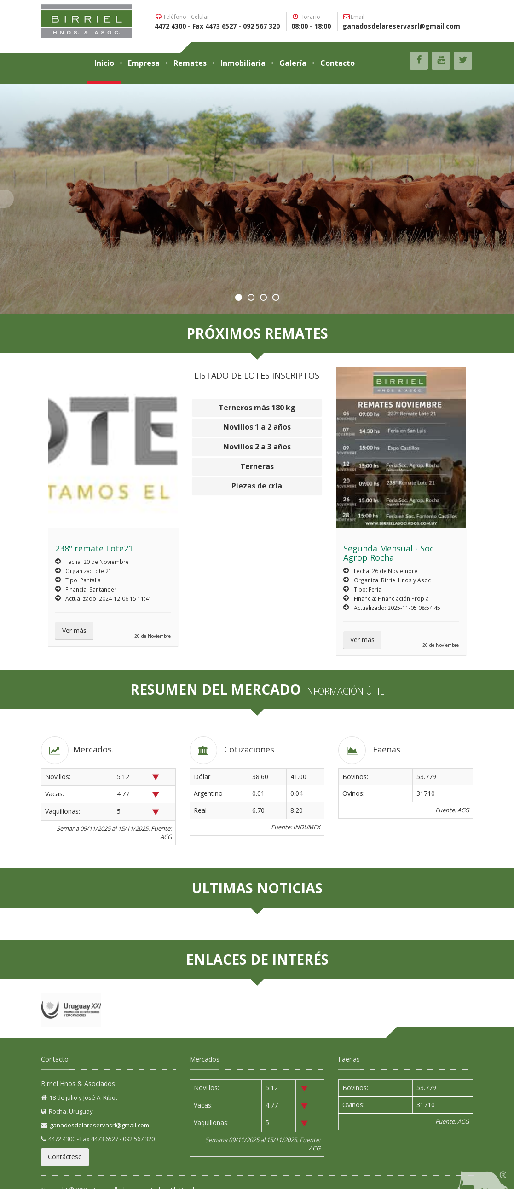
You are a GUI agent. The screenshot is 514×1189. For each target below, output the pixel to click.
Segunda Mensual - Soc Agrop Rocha (388, 553)
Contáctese (65, 1156)
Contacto (337, 63)
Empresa (144, 63)
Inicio (104, 63)
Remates (190, 63)
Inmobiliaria (243, 63)
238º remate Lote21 (94, 548)
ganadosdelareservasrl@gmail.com (99, 1125)
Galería (292, 63)
